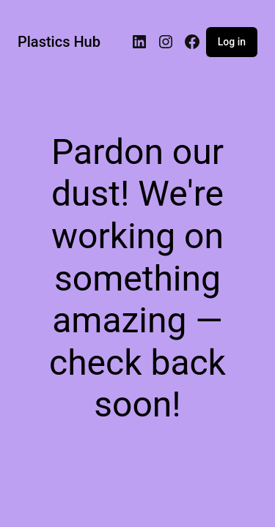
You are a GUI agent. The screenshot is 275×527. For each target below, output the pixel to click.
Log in (232, 42)
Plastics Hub (59, 42)
